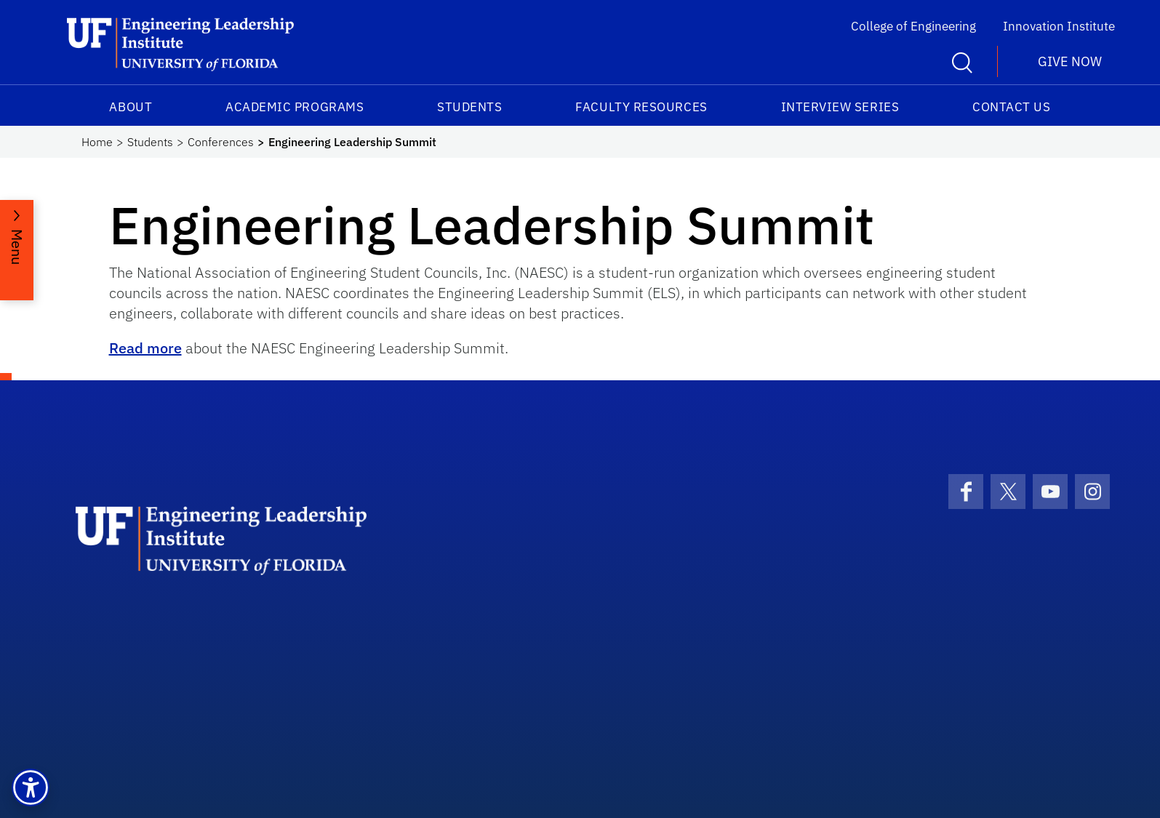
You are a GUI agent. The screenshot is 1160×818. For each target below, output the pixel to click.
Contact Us (1011, 107)
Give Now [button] (1070, 61)
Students (469, 107)
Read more (145, 348)
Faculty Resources (641, 107)
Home (97, 142)
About (130, 107)
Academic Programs (294, 107)
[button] (30, 787)
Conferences (221, 142)
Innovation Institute (1059, 26)
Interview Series (840, 107)
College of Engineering (913, 26)
